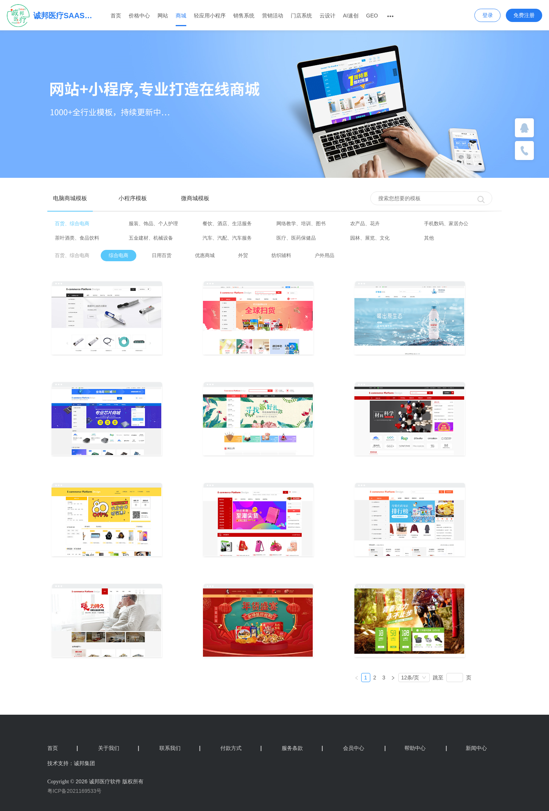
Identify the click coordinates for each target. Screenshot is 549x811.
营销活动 (272, 16)
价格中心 (139, 16)
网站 (163, 16)
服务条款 (302, 748)
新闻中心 (466, 748)
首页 (116, 16)
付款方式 (241, 748)
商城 (181, 16)
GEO (372, 16)
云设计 (327, 16)
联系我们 (180, 748)
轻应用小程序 (210, 16)
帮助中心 (405, 748)
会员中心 (353, 748)
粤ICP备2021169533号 (74, 791)
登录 (487, 15)
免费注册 (524, 15)
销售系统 (243, 16)
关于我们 (118, 748)
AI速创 (351, 16)
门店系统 (301, 16)
